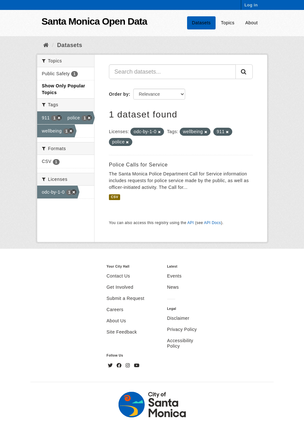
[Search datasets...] (172, 71)
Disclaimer (178, 318)
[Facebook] (119, 365)
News (173, 287)
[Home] (46, 45)
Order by (119, 94)
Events (174, 275)
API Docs (212, 223)
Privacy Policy (182, 329)
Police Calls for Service (138, 164)
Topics (227, 22)
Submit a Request (125, 298)
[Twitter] (111, 365)
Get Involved (120, 287)
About (251, 22)
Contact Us (118, 275)
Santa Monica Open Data (94, 21)
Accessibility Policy (180, 343)
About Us (116, 320)
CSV (114, 197)
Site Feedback (122, 331)
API (190, 223)
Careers (115, 309)
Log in (251, 5)
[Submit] (244, 71)
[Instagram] (128, 365)
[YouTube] (137, 365)
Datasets (201, 22)
